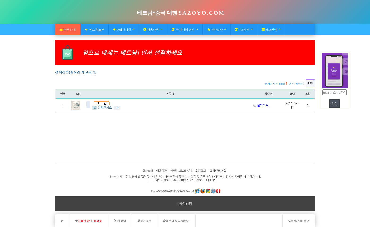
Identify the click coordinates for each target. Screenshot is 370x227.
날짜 (292, 94)
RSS (310, 83)
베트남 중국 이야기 (176, 221)
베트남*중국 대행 (181, 13)
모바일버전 (183, 203)
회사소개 (65, 149)
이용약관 (161, 170)
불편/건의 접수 (298, 221)
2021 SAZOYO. (169, 191)
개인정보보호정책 (181, 170)
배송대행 (152, 29)
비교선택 (271, 29)
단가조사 (216, 29)
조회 (307, 94)
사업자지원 (123, 29)
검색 (334, 103)
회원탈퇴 (200, 170)
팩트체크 (94, 29)
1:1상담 (243, 29)
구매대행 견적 (185, 29)
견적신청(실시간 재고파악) (75, 72)
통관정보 (144, 221)
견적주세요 (102, 107)
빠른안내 (68, 29)
